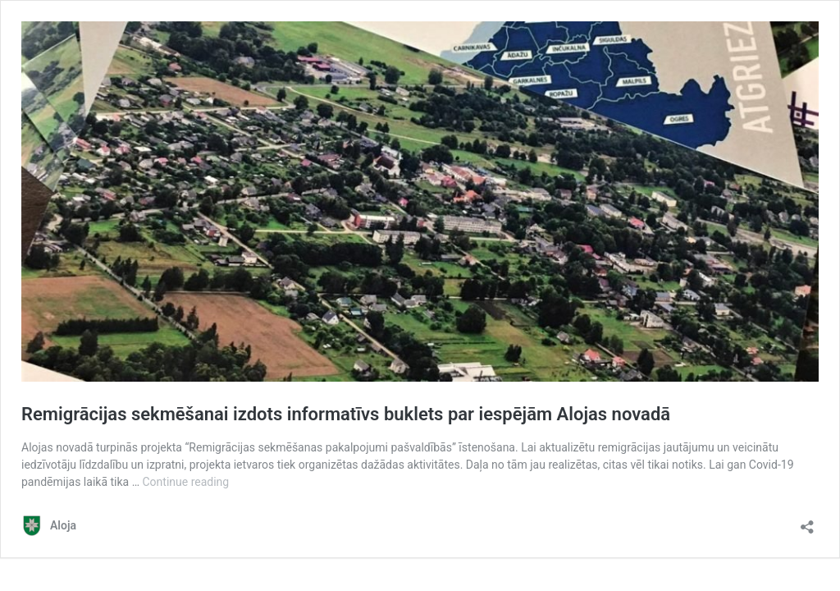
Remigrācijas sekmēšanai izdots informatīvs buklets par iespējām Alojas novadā (345, 414)
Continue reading (186, 481)
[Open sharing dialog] (807, 521)
